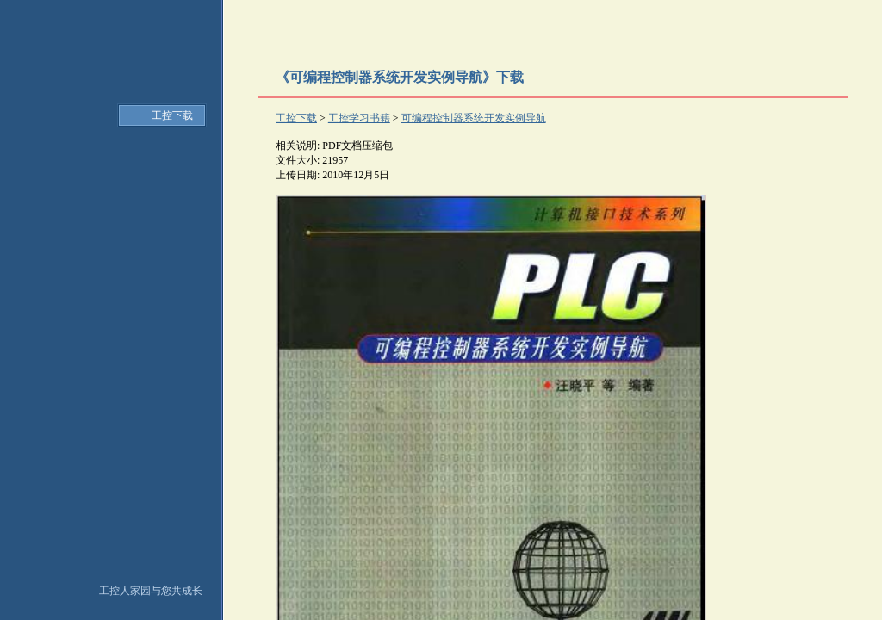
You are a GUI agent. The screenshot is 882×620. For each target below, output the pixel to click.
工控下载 (172, 115)
